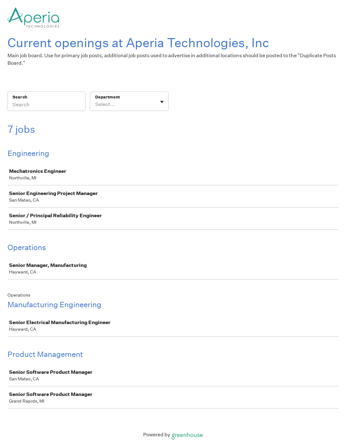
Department (107, 97)
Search (19, 97)
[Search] (46, 105)
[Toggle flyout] (162, 102)
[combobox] (95, 104)
